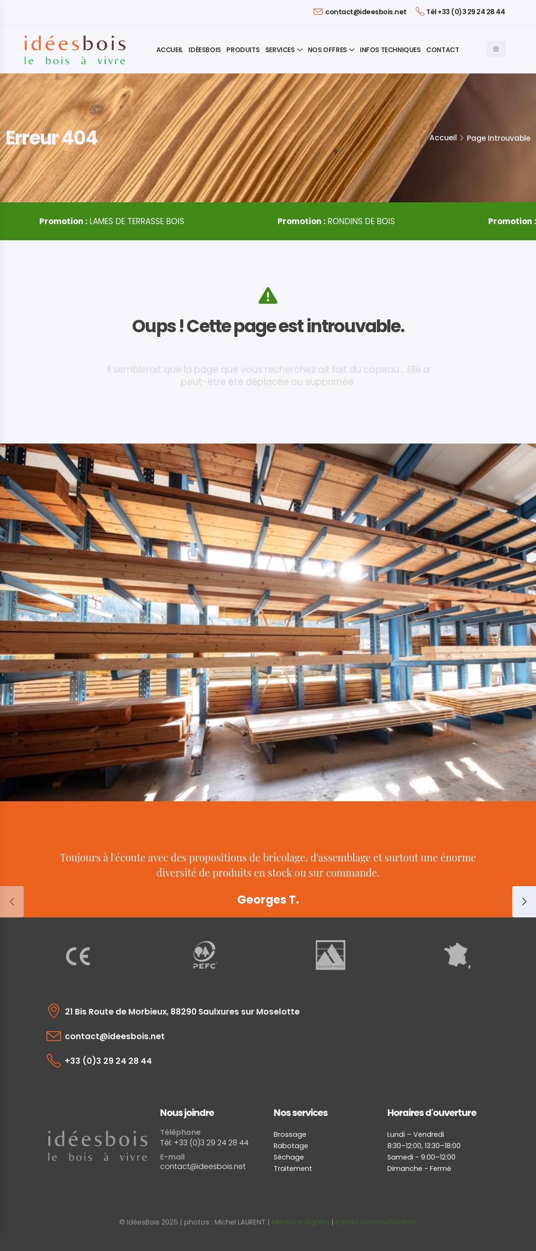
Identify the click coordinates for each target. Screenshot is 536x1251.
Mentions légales (301, 1222)
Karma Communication (376, 1222)
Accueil (169, 49)
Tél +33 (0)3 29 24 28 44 (460, 11)
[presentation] (12, 901)
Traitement (293, 1168)
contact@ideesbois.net (360, 12)
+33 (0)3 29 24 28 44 (108, 1061)
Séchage (289, 1157)
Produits (242, 49)
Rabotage (291, 1146)
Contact (442, 49)
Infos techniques (390, 49)
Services (280, 49)
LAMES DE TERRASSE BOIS (117, 221)
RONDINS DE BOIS (341, 221)
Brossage (290, 1134)
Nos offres (327, 49)
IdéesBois (204, 49)
